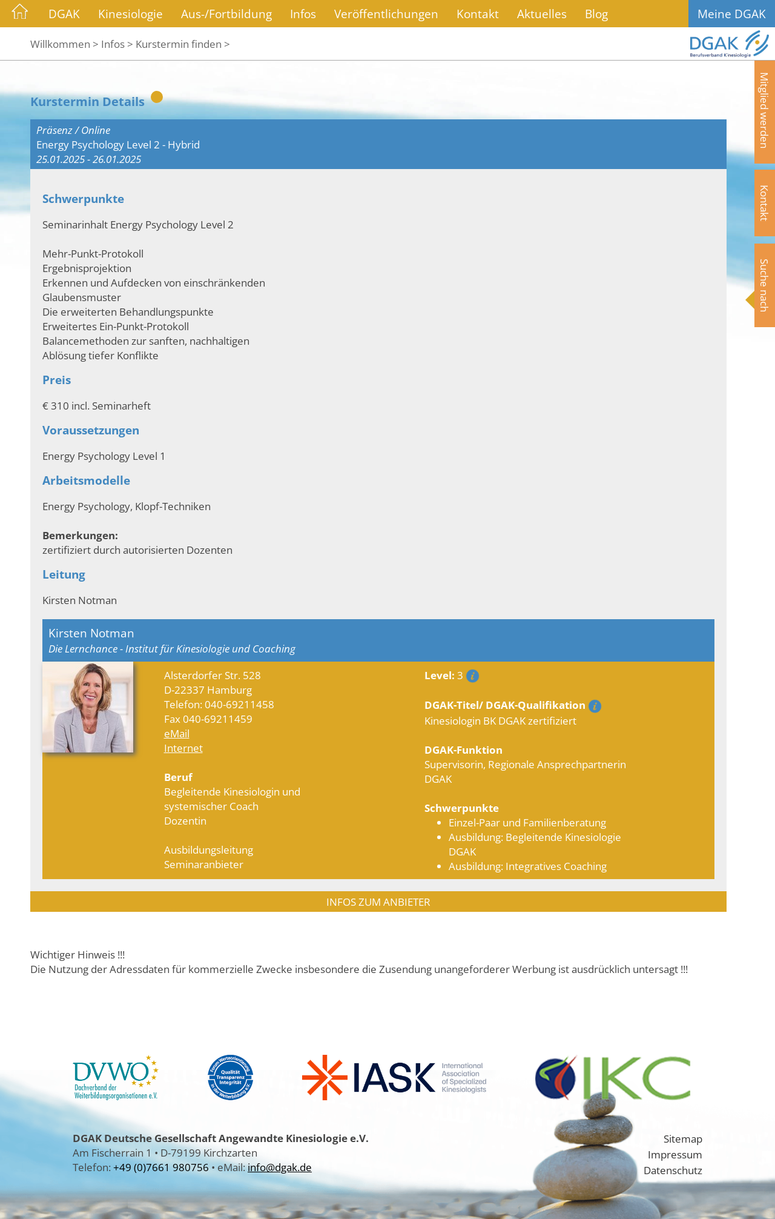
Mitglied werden (764, 110)
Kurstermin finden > (183, 43)
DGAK (64, 13)
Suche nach (764, 285)
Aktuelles (542, 13)
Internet (183, 747)
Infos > (117, 43)
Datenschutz (673, 1170)
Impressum (675, 1154)
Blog (596, 13)
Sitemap (683, 1138)
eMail (177, 733)
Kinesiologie (130, 13)
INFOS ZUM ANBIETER (378, 901)
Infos (303, 13)
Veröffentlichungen (386, 13)
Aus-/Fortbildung (226, 13)
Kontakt (478, 13)
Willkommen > (64, 43)
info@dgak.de (280, 1167)
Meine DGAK (732, 13)
